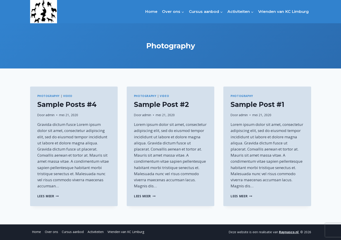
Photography (48, 96)
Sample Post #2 (161, 104)
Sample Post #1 (257, 104)
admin (50, 115)
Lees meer (48, 196)
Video (67, 96)
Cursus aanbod (73, 232)
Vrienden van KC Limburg (283, 11)
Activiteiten (96, 232)
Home (151, 11)
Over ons (51, 232)
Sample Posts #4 (67, 104)
